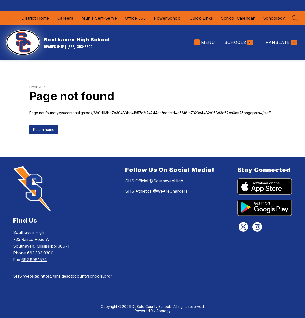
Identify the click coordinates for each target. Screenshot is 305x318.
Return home (43, 129)
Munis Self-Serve (99, 18)
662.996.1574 (34, 259)
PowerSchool (168, 18)
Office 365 (135, 18)
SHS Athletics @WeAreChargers (156, 191)
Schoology (274, 18)
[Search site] (295, 18)
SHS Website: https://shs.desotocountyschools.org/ (62, 276)
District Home (35, 18)
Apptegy (163, 311)
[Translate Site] (279, 42)
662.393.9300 (40, 252)
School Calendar (238, 18)
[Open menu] (204, 42)
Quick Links (201, 18)
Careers (65, 18)
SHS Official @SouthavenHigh (154, 180)
